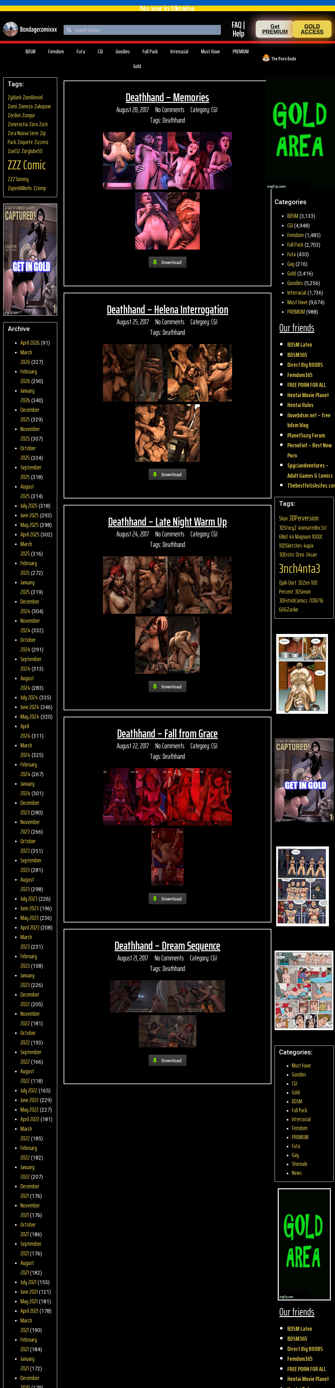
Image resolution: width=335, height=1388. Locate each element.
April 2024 (25, 731)
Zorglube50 (32, 151)
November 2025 (30, 433)
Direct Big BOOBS (305, 364)
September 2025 (31, 472)
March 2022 (26, 1133)
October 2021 (28, 1229)
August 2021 (27, 1267)
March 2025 (26, 549)
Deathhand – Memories (167, 97)
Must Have (210, 51)
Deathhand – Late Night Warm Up (167, 522)
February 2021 (28, 1344)
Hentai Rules (300, 405)
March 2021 (26, 1325)
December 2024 (29, 606)
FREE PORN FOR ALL (306, 385)
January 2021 (27, 1363)
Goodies (123, 51)
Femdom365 (300, 375)
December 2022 (29, 999)
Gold (137, 66)
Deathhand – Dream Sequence (167, 946)
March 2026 (26, 357)
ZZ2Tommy (18, 179)
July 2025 (28, 505)
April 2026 (30, 342)
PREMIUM (241, 51)
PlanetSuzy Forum (306, 435)
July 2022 (28, 1090)
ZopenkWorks (20, 188)
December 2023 (29, 807)
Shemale (300, 1163)
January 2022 (27, 1172)
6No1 (283, 536)
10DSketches (290, 545)
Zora (33, 124)
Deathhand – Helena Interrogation (167, 309)
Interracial (179, 51)
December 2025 (29, 414)
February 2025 (28, 568)
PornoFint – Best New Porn (309, 450)
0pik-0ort (288, 582)
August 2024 (27, 683)
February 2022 (28, 1152)
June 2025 (29, 515)
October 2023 (28, 846)
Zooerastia (18, 124)
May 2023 (29, 918)
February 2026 (28, 376)
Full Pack (150, 51)
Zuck (43, 124)
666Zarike (288, 609)
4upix (308, 545)
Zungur (28, 115)
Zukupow (42, 106)
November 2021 (30, 1210)
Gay (290, 263)
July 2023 (28, 898)
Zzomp (39, 188)
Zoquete (25, 142)
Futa (81, 51)
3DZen (304, 582)
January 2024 (27, 788)
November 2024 (30, 625)
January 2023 (27, 980)
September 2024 (31, 664)
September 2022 (31, 1057)
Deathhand (173, 120)
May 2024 (29, 716)
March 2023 (26, 942)
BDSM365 (297, 355)
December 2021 (29, 1191)
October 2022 (28, 1037)
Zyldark (14, 97)
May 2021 (29, 1301)
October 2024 (28, 644)
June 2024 (29, 707)
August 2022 (27, 1076)
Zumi (12, 106)
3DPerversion (304, 518)
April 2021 (29, 1311)
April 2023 (29, 927)
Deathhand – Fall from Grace (167, 733)
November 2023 (30, 827)
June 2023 (29, 908)
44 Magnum (300, 536)
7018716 (316, 600)
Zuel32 (14, 151)
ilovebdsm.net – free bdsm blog (309, 420)
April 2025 (29, 534)
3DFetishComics (293, 600)
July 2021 (28, 1282)
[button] (275, 29)
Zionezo (25, 106)
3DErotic (286, 554)
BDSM (30, 51)
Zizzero (41, 142)
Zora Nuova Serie (23, 133)
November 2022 (30, 1018)
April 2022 (29, 1119)
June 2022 (29, 1100)
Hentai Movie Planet (308, 395)
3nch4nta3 (299, 569)
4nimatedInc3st (312, 527)
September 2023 (31, 865)
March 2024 (26, 750)
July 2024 (29, 697)
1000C (317, 536)
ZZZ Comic (27, 165)
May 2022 (29, 1109)
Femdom (56, 51)
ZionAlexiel (33, 97)
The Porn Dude (283, 59)
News (297, 1172)
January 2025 (27, 587)
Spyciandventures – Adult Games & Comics (310, 470)
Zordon (14, 115)
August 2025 (27, 491)
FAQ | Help (238, 29)
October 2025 (28, 453)
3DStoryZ (288, 527)
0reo (300, 554)
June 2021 (29, 1291)
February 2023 (28, 961)
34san (311, 554)
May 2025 (29, 525)
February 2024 (28, 769)
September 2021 (31, 1248)
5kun (283, 518)
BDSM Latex (299, 344)
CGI (100, 51)
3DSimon (303, 591)
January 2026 (27, 395)
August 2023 (27, 884)
